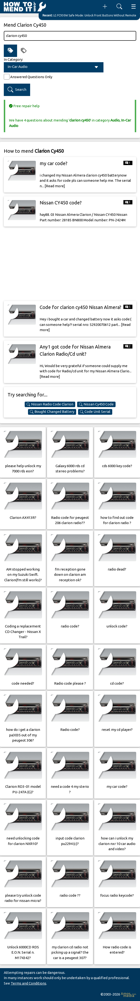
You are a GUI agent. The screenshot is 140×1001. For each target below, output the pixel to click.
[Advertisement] (70, 263)
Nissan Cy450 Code (96, 404)
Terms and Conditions (28, 983)
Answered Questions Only (31, 77)
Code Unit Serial (95, 412)
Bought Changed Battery (52, 412)
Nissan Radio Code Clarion (50, 404)
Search (17, 89)
